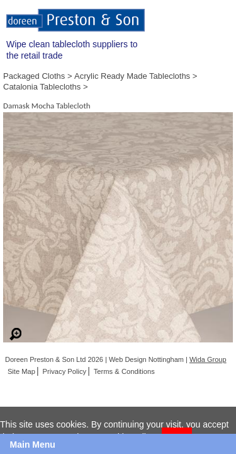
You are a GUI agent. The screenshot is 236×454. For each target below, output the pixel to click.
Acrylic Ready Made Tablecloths (132, 76)
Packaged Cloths (34, 76)
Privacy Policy (65, 371)
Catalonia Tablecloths (42, 86)
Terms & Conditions (124, 371)
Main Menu (32, 444)
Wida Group (208, 359)
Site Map (21, 371)
